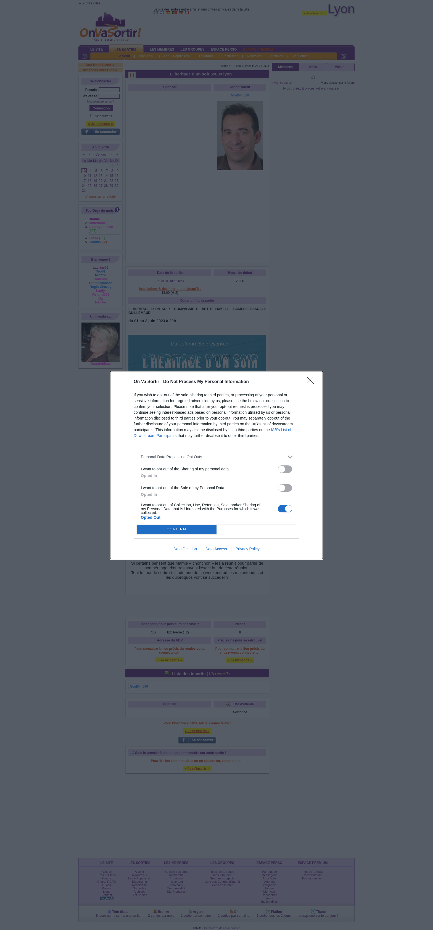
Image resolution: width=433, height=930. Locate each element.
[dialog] (216, 465)
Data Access (216, 549)
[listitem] (216, 457)
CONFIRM (176, 529)
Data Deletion (185, 549)
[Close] (312, 382)
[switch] (285, 469)
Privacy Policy (248, 549)
